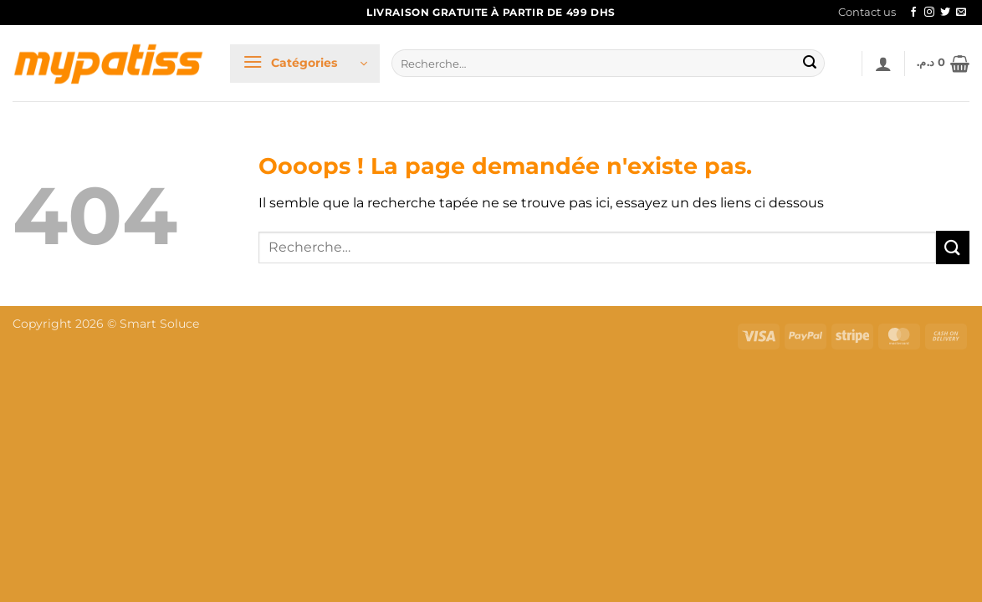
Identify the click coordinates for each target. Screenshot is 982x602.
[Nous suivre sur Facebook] (913, 12)
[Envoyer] (809, 63)
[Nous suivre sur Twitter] (945, 12)
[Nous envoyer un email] (961, 12)
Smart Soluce (159, 323)
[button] (305, 63)
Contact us (867, 12)
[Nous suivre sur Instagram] (929, 12)
